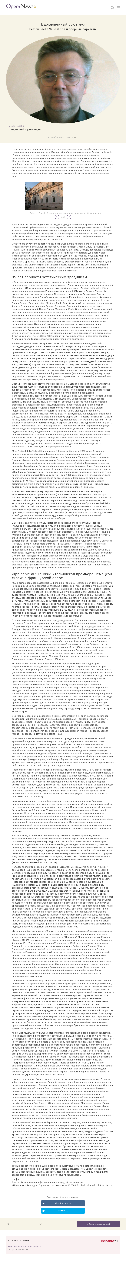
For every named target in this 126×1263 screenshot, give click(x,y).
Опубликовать (63, 1203)
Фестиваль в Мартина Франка (24, 1246)
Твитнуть (63, 1210)
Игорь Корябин (17, 126)
